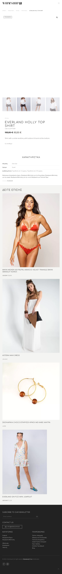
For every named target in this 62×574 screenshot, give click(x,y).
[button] (59, 3)
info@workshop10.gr (11, 528)
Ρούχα (7, 119)
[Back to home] (12, 3)
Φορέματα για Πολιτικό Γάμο (39, 178)
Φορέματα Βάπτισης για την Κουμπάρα (33, 176)
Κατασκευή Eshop (27, 560)
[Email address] (20, 517)
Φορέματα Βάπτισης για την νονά (21, 178)
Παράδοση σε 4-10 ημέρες (34, 172)
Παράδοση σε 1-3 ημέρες (19, 172)
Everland (10, 182)
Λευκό (13, 168)
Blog (33, 549)
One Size (14, 165)
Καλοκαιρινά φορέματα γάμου (11, 176)
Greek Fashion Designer (39, 543)
